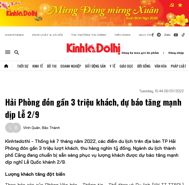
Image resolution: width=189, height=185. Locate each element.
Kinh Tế (37, 66)
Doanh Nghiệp (70, 66)
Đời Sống (143, 66)
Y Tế (112, 66)
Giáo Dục (126, 66)
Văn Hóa (161, 66)
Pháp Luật (178, 66)
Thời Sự (22, 66)
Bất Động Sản (95, 66)
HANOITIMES (14, 34)
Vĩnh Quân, (32, 127)
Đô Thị (51, 66)
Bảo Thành (51, 127)
